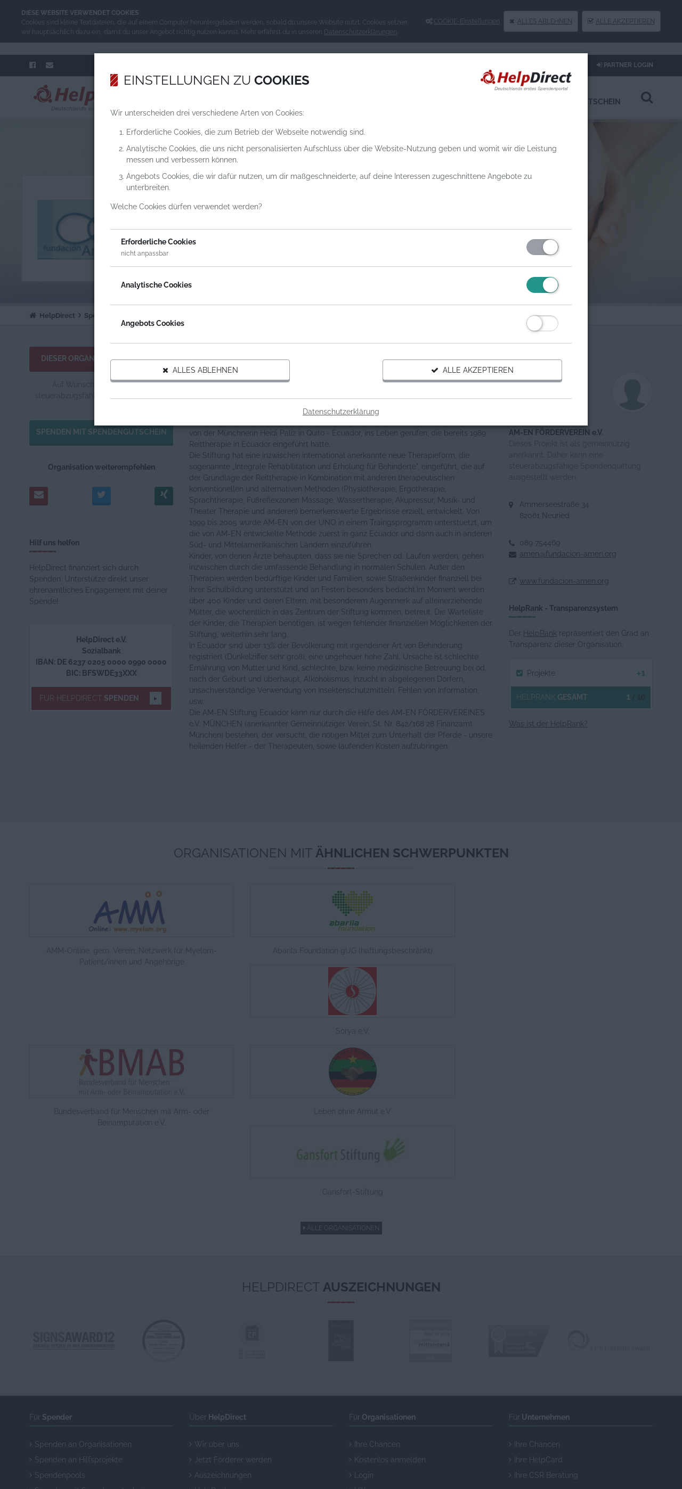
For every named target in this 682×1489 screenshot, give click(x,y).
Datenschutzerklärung (341, 423)
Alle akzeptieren (461, 382)
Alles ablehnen (212, 382)
